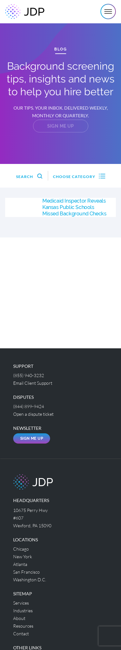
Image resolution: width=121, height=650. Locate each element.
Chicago (21, 549)
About (19, 618)
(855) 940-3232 (28, 375)
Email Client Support (32, 383)
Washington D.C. (29, 579)
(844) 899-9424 (28, 406)
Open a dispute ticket (33, 414)
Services (21, 603)
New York (22, 556)
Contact (21, 633)
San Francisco (26, 572)
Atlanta (20, 564)
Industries (23, 610)
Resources (23, 626)
